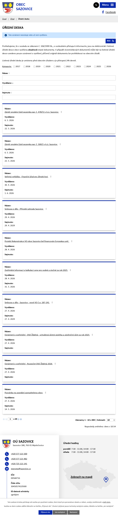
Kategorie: (7, 68)
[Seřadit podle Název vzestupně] (9, 74)
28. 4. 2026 (10, 251)
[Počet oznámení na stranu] (110, 421)
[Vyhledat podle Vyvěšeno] (59, 89)
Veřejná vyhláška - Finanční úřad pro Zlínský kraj (28, 178)
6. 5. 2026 (9, 121)
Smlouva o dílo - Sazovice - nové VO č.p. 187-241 (29, 304)
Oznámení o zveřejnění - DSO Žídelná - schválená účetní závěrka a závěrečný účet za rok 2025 (49, 336)
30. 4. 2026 (10, 186)
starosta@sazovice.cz (21, 471)
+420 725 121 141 (19, 466)
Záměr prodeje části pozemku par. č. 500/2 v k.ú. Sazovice (33, 145)
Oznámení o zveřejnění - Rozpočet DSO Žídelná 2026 (31, 365)
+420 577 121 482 (19, 461)
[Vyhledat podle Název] (59, 79)
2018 (28, 68)
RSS (110, 42)
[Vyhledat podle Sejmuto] (59, 98)
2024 (88, 68)
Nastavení (73, 512)
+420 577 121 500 (19, 456)
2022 (68, 68)
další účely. (107, 502)
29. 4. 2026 (10, 218)
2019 (38, 68)
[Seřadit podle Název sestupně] (9, 75)
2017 (18, 68)
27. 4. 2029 (10, 320)
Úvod (4, 20)
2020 (48, 68)
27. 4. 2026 (10, 312)
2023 (78, 68)
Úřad (12, 20)
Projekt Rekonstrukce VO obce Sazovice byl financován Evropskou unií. (39, 242)
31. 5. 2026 (10, 288)
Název (5, 74)
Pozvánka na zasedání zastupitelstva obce (26, 394)
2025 (98, 68)
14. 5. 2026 (10, 410)
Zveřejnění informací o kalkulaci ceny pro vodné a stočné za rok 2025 (38, 271)
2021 (58, 68)
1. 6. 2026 (9, 194)
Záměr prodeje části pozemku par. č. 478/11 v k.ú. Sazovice (34, 113)
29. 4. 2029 (10, 227)
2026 (108, 68)
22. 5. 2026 (10, 130)
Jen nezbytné (60, 512)
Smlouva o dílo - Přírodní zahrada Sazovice (26, 210)
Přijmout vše (45, 512)
